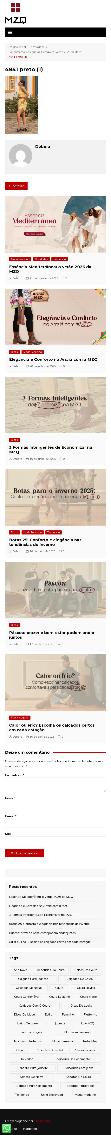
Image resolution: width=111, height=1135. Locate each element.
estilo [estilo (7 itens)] (48, 1014)
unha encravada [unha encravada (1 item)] (52, 1094)
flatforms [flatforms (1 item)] (90, 1014)
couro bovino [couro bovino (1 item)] (86, 988)
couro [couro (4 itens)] (59, 988)
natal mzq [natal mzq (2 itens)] (90, 1041)
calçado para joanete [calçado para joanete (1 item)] (33, 979)
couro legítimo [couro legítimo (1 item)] (59, 996)
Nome (10, 798)
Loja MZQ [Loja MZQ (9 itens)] (87, 1023)
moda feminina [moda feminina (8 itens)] (62, 1041)
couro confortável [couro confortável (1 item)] (26, 996)
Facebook (11, 1128)
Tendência (59, 259)
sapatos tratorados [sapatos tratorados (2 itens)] (81, 1086)
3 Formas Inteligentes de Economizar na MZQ (40, 915)
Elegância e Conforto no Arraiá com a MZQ (53, 359)
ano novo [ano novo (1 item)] (20, 970)
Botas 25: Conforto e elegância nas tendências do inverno (45, 542)
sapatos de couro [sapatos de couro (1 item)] (78, 1077)
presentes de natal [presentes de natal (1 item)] (49, 1050)
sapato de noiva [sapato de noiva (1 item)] (31, 1077)
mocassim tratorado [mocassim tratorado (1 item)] (28, 1041)
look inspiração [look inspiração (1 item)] (31, 1032)
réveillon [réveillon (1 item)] (27, 1059)
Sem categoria (20, 717)
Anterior (18, 186)
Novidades (41, 259)
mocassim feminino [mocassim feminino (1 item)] (77, 1032)
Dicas (14, 351)
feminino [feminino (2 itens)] (68, 1014)
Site (8, 834)
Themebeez (42, 1121)
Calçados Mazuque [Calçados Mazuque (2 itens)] (29, 988)
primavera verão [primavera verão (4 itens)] (85, 1050)
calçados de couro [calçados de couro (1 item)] (80, 979)
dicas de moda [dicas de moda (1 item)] (24, 1014)
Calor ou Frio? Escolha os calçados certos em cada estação (50, 942)
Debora (17, 278)
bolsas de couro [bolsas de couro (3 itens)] (85, 970)
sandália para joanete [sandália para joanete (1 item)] (32, 1068)
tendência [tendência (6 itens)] (22, 1094)
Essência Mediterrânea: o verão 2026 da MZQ (41, 897)
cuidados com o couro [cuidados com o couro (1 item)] (34, 1005)
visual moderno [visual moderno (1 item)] (85, 1094)
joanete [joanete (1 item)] (60, 1023)
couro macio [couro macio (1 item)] (88, 996)
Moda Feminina (20, 259)
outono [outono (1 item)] (19, 1050)
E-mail (10, 816)
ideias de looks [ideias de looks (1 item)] (28, 1023)
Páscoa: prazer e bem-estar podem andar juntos (42, 933)
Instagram (30, 1128)
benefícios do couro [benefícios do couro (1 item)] (51, 970)
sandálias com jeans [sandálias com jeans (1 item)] (79, 1068)
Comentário (14, 775)
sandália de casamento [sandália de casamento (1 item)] (73, 1059)
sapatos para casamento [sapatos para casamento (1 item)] (34, 1086)
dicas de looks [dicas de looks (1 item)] (81, 1005)
